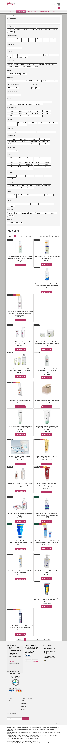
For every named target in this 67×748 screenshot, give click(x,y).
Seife (25, 57)
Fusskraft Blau (30, 102)
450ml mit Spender (29, 113)
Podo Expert (45, 80)
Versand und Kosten (25, 705)
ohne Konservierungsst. (12, 143)
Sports (24, 73)
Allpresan (29, 157)
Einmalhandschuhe (45, 11)
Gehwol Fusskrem (29, 104)
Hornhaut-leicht (48, 29)
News (22, 711)
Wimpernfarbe (44, 732)
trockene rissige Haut (22, 132)
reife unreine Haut (51, 132)
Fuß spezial (20, 80)
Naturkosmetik (32, 41)
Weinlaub (53, 41)
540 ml (20, 115)
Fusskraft (12, 102)
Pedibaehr (36, 736)
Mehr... (45, 660)
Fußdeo (18, 204)
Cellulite (15, 150)
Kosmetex (47, 162)
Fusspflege (11, 185)
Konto (8, 703)
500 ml (11, 115)
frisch (33, 87)
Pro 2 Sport (54, 80)
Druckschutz (47, 64)
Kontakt (8, 700)
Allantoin (10, 38)
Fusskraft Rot (11, 104)
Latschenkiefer (23, 139)
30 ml (47, 111)
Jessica (37, 162)
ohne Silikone (44, 143)
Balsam (9, 55)
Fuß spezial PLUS (28, 80)
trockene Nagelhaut (48, 176)
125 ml (29, 111)
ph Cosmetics (43, 735)
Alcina (20, 157)
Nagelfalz (54, 64)
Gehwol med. (38, 104)
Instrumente (29, 66)
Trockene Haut (42, 122)
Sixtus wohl (49, 194)
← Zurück (9, 236)
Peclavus (12, 166)
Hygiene (11, 222)
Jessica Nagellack (54, 732)
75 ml (38, 115)
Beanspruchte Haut (22, 125)
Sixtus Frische (21, 194)
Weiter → (30, 236)
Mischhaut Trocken (52, 122)
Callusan (46, 157)
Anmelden (53, 4)
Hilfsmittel (11, 94)
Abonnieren (25, 718)
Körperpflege (20, 187)
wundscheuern (53, 213)
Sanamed (38, 166)
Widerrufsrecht (24, 706)
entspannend (25, 213)
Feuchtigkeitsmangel (12, 132)
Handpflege (29, 185)
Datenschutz (17, 677)
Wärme (11, 206)
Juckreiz (33, 29)
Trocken (18, 29)
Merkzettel (9, 705)
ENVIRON (31, 732)
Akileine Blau (10, 73)
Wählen (44, 236)
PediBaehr (20, 166)
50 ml (47, 113)
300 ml (11, 113)
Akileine (11, 157)
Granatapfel (24, 38)
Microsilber (45, 139)
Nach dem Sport (42, 204)
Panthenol (18, 38)
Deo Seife (10, 64)
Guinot (20, 162)
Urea (18, 41)
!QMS (26, 732)
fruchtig (37, 87)
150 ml (38, 111)
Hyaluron (32, 38)
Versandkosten (62, 723)
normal (14, 48)
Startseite (12, 11)
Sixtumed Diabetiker (12, 194)
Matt (12, 178)
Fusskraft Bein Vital (21, 102)
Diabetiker (40, 29)
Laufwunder (11, 164)
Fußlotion (23, 66)
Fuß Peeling (16, 64)
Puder (56, 55)
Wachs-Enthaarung (16, 729)
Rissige (25, 29)
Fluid (36, 55)
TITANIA (20, 169)
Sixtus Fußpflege (30, 194)
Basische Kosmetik (20, 185)
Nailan (38, 164)
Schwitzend (55, 29)
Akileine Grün (17, 73)
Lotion (25, 55)
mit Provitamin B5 (12, 141)
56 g (29, 115)
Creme (15, 55)
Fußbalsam (23, 64)
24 (55, 236)
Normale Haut (32, 122)
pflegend (32, 213)
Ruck (29, 166)
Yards (29, 169)
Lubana (20, 164)
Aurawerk (38, 157)
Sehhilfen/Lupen (19, 222)
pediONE (37, 80)
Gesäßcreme (26, 204)
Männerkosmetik (47, 185)
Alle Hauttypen (12, 122)
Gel (20, 55)
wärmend (19, 48)
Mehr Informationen (20, 265)
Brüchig (38, 176)
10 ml (12, 111)
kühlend (9, 48)
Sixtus (46, 166)
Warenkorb (9, 702)
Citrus (34, 139)
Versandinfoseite (52, 742)
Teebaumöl (39, 41)
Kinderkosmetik (38, 185)
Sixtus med (39, 194)
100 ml (20, 111)
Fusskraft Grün (39, 102)
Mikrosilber (53, 38)
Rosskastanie (46, 38)
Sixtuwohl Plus (12, 197)
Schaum (20, 57)
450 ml (20, 113)
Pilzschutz (11, 41)
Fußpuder (51, 55)
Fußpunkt (47, 160)
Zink (25, 41)
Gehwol (11, 162)
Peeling (30, 55)
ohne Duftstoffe (45, 141)
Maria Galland (29, 164)
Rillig (12, 176)
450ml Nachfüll (38, 113)
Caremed (29, 160)
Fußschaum (35, 64)
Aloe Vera (46, 41)
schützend (39, 213)
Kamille (38, 38)
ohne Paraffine (23, 143)
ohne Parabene (34, 143)
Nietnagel (21, 176)
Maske (10, 57)
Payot (46, 164)
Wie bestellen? (24, 708)
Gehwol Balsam (21, 104)
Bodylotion (10, 150)
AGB (22, 702)
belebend (18, 213)
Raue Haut (12, 125)
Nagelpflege (41, 64)
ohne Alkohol (23, 141)
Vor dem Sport (34, 204)
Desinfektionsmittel (32, 11)
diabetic (11, 80)
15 (26, 236)
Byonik (35, 732)
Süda (12, 169)
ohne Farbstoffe (34, 141)
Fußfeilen (10, 66)
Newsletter (23, 709)
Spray (46, 55)
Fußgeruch (11, 31)
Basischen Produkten (23, 735)
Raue (20, 160)
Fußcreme (29, 64)
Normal (10, 29)
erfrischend (46, 213)
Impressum (23, 700)
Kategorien (21, 11)
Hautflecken (41, 132)
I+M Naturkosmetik (29, 162)
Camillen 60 (11, 160)
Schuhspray (16, 66)
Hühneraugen (17, 94)
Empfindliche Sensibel (22, 122)
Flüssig (40, 55)
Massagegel (35, 66)
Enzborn (38, 160)
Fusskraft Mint (47, 102)
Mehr (55, 11)
